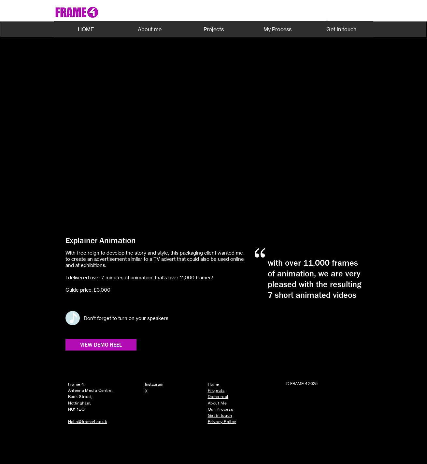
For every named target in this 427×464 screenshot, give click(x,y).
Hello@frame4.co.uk (87, 421)
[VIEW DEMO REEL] (100, 345)
